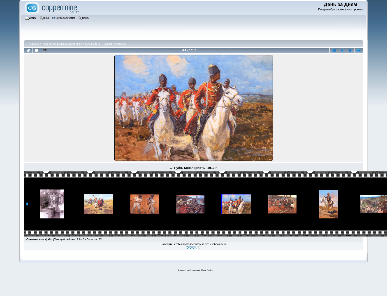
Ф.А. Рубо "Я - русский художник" (106, 43)
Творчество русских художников (62, 43)
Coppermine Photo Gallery (201, 270)
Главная (34, 43)
